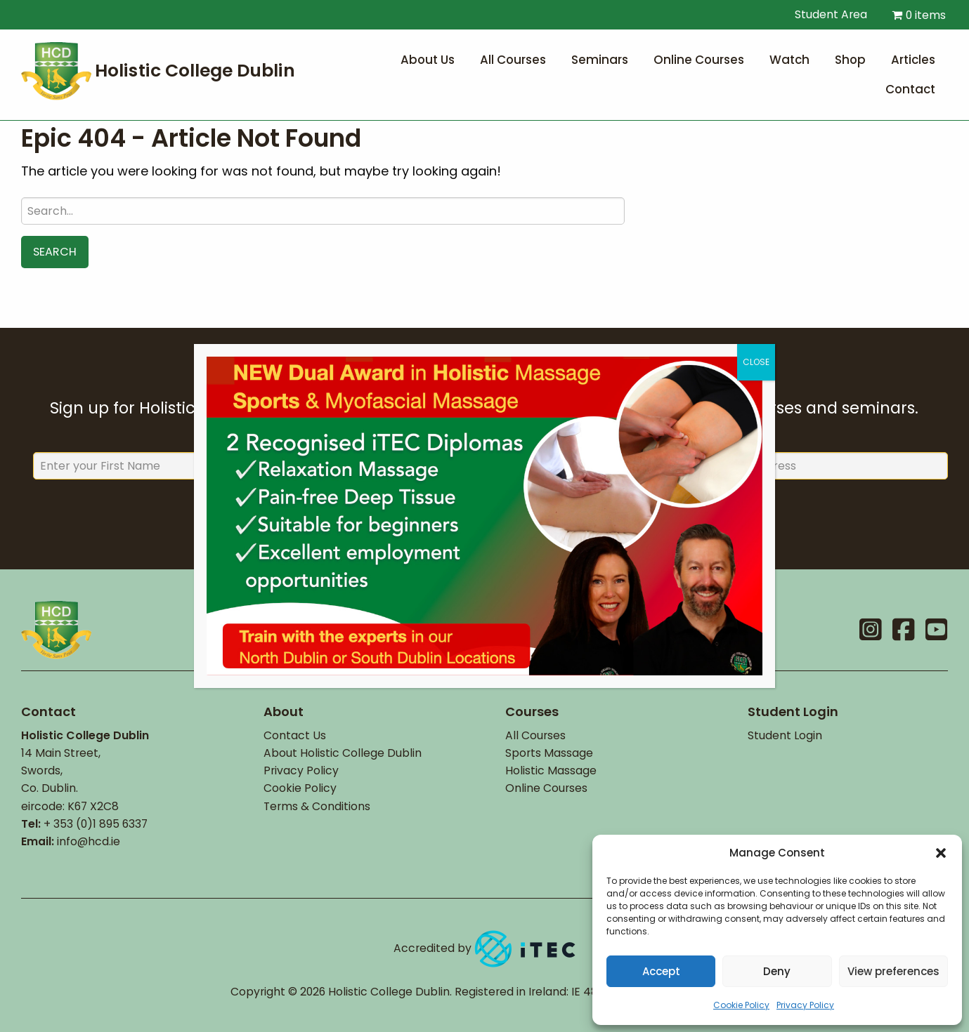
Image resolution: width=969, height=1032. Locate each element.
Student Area (824, 14)
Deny (777, 971)
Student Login (785, 735)
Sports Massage (549, 753)
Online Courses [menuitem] (698, 59)
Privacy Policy (805, 1005)
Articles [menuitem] (913, 59)
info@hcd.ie (88, 841)
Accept (661, 971)
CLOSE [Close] (756, 362)
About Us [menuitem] (428, 59)
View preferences (893, 971)
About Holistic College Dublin (343, 753)
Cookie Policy (741, 1005)
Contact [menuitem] (910, 89)
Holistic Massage (551, 770)
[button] (941, 853)
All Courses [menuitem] (513, 59)
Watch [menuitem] (789, 59)
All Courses (535, 735)
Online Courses (546, 788)
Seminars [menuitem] (599, 59)
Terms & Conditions (317, 806)
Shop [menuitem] (850, 59)
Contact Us (295, 735)
